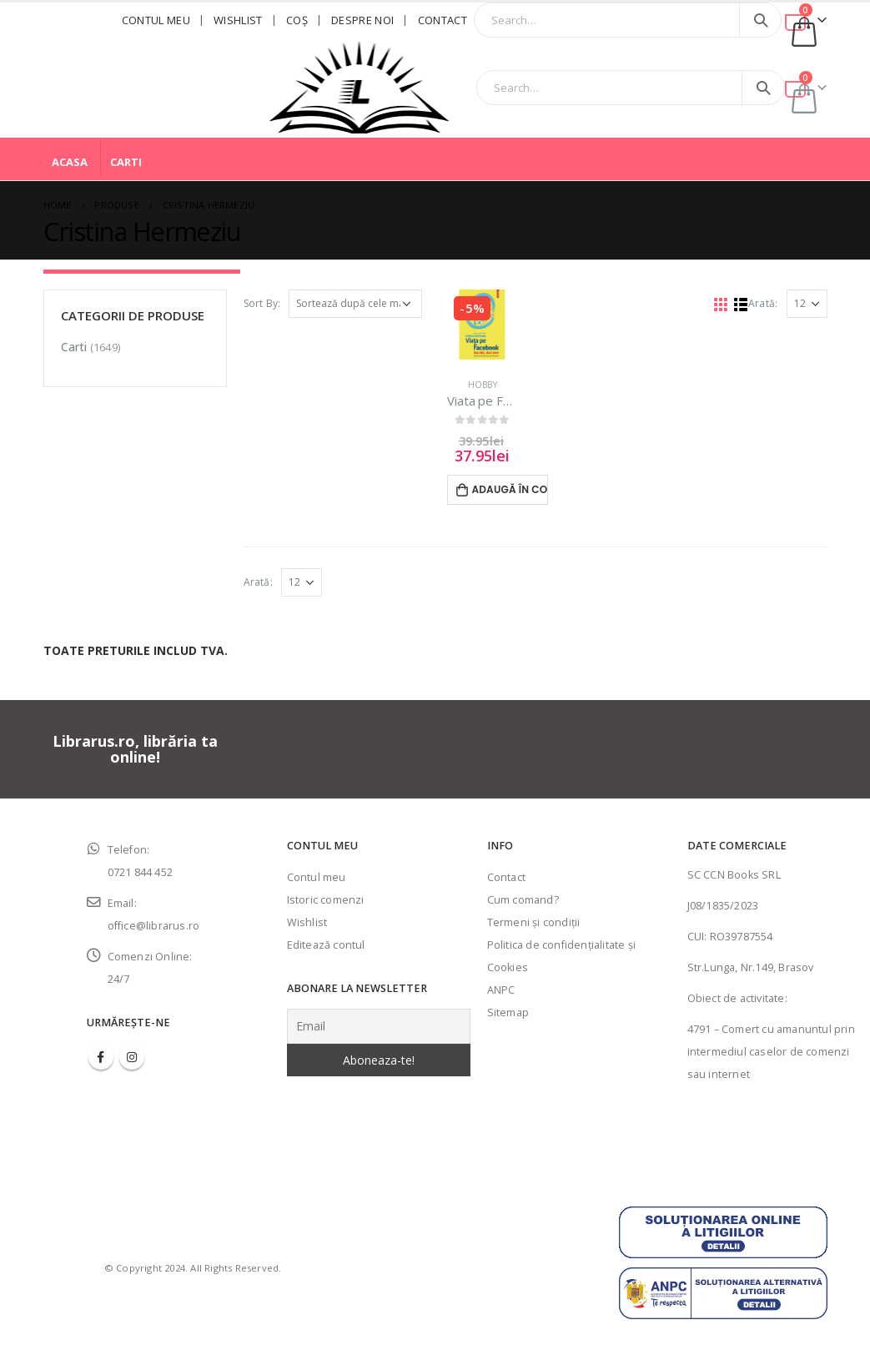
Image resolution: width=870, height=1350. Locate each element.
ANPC (501, 990)
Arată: (762, 303)
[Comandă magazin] (355, 304)
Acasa (70, 161)
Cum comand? (523, 900)
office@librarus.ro (154, 926)
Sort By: (262, 303)
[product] (482, 325)
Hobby (482, 384)
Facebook (100, 1057)
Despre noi (362, 20)
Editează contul (326, 945)
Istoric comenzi (326, 900)
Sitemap (508, 1012)
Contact (442, 20)
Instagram (131, 1057)
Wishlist (238, 20)
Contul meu (156, 20)
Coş (297, 20)
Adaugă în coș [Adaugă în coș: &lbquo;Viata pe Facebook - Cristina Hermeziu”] (510, 489)
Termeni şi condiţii (534, 922)
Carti (126, 161)
